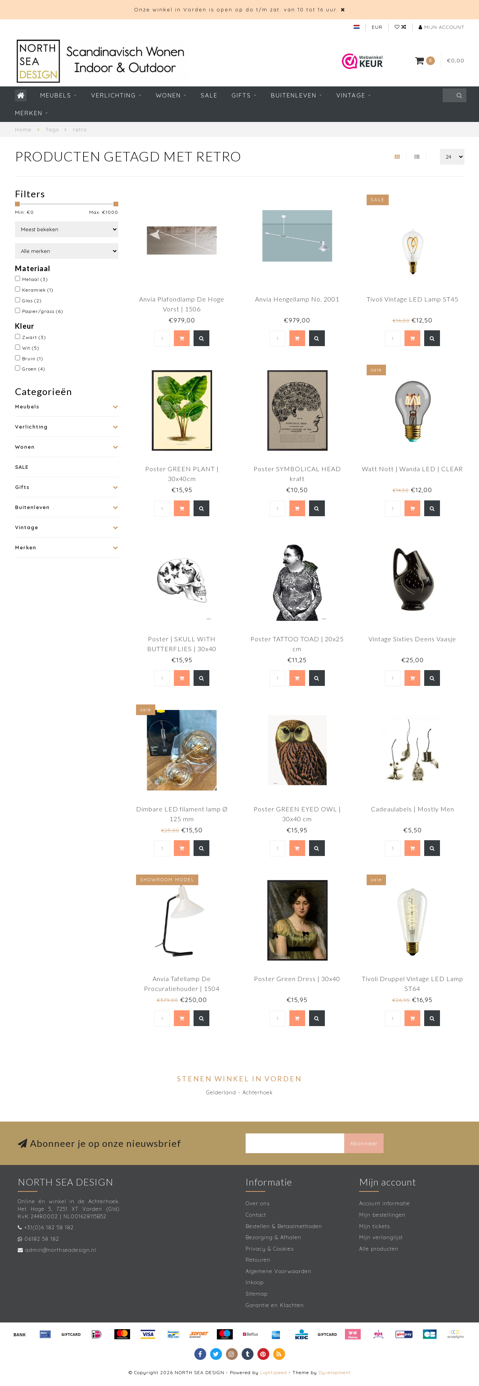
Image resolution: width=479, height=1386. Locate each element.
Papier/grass (42, 311)
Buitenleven (294, 95)
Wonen (168, 95)
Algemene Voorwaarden (278, 1271)
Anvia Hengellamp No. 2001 (297, 299)
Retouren (258, 1260)
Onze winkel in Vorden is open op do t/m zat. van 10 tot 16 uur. (236, 9)
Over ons (258, 1203)
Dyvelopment (335, 1372)
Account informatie (384, 1203)
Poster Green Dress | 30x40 (297, 978)
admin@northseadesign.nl (60, 1250)
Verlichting (113, 95)
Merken (29, 113)
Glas (32, 300)
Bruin (32, 358)
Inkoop (255, 1282)
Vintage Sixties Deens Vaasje (412, 638)
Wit (30, 348)
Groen (33, 369)
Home (23, 129)
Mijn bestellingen (382, 1215)
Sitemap (257, 1293)
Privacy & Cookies (270, 1249)
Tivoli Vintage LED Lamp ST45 (412, 299)
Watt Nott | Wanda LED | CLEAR (412, 468)
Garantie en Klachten (275, 1305)
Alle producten (379, 1249)
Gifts (241, 95)
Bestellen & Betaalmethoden (284, 1226)
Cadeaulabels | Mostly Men (412, 809)
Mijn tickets (374, 1226)
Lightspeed (273, 1372)
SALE (209, 95)
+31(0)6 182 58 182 (49, 1227)
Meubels (55, 95)
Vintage (350, 95)
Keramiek (38, 290)
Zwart (34, 337)
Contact (256, 1215)
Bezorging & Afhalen (273, 1237)
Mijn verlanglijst (381, 1237)
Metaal (35, 279)
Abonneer (364, 1143)
